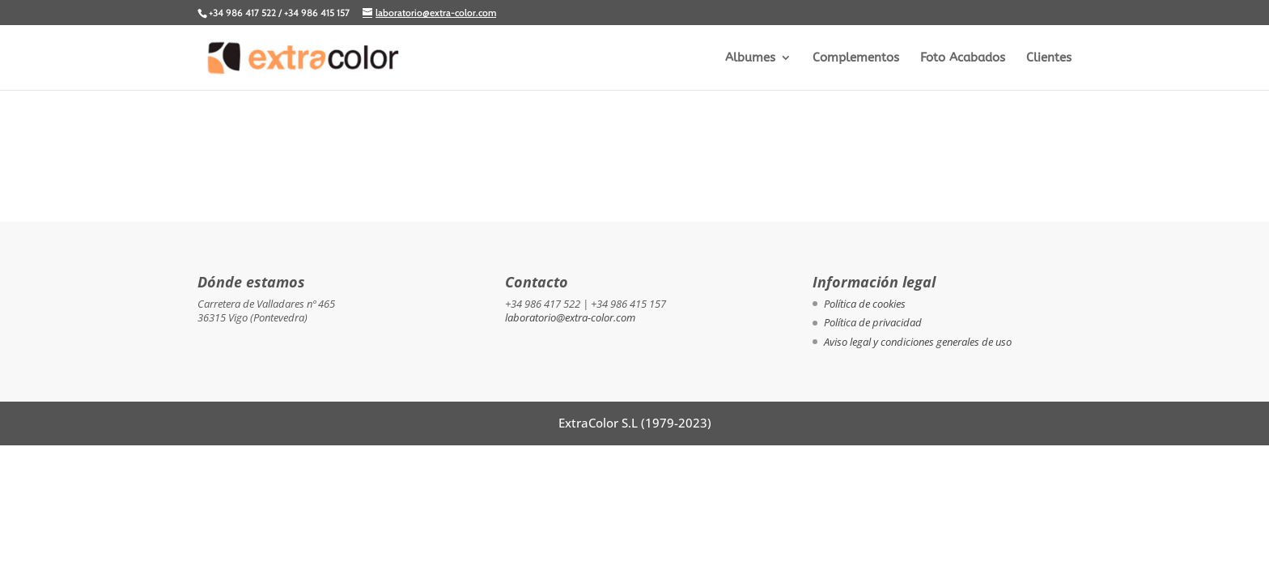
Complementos (856, 58)
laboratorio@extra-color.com (570, 317)
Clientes (1049, 58)
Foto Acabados (962, 58)
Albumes (750, 58)
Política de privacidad (873, 322)
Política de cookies (865, 303)
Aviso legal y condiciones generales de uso (918, 341)
